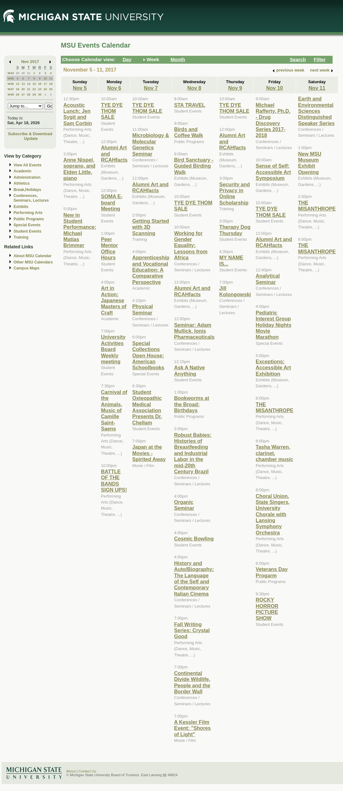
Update (31, 138)
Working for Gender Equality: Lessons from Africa (190, 245)
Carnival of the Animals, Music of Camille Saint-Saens (114, 410)
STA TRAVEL (189, 105)
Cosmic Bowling (194, 538)
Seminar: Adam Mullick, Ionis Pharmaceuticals (194, 331)
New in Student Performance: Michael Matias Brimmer (79, 230)
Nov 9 (235, 88)
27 (23, 94)
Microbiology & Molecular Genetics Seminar (150, 144)
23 (40, 89)
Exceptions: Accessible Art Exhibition (273, 368)
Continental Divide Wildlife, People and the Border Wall (192, 682)
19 (17, 89)
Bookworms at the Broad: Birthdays (191, 404)
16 (40, 83)
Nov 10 (274, 88)
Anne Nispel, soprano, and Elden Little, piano (79, 169)
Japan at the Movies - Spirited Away (149, 453)
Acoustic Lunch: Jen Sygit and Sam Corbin (77, 114)
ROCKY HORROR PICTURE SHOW (267, 609)
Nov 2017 (30, 61)
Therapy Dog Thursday (235, 230)
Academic (23, 171)
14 (28, 83)
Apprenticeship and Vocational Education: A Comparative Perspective (151, 270)
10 (45, 78)
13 (23, 83)
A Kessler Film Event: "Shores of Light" (192, 728)
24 (45, 89)
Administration (27, 177)
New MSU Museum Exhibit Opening (310, 163)
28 (28, 94)
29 (17, 73)
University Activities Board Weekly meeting (113, 349)
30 (23, 73)
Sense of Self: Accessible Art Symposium (273, 172)
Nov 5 (80, 88)
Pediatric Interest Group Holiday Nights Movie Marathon (273, 325)
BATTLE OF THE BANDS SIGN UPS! (114, 481)
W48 (11, 94)
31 (28, 73)
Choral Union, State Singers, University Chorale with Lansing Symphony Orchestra (273, 514)
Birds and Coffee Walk (188, 132)
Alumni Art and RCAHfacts (150, 187)
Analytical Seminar (268, 279)
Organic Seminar (184, 505)
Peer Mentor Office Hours (109, 248)
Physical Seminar (142, 309)
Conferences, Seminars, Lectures (31, 198)
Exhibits (21, 207)
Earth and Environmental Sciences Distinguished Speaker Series (316, 111)
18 (51, 83)
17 (45, 83)
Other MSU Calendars (33, 262)
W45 (11, 78)
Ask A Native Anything (189, 370)
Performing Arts (28, 213)
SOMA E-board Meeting (112, 202)
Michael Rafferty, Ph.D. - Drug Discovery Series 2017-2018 (273, 120)
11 (51, 78)
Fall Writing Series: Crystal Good (192, 630)
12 (17, 83)
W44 (11, 73)
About (71, 771)
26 (17, 94)
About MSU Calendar (32, 256)
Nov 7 (151, 88)
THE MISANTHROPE (274, 407)
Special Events (27, 225)
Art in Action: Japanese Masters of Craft (113, 300)
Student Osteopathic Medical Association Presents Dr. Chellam (147, 407)
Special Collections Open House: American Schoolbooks (148, 355)
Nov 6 (114, 88)
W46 (11, 83)
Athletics (22, 183)
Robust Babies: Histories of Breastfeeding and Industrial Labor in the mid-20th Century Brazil (193, 453)
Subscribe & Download (30, 133)
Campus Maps (26, 268)
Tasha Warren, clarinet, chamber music (274, 453)
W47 (11, 89)
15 (34, 83)
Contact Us (87, 771)
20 (23, 89)
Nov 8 (194, 88)
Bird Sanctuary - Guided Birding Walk (193, 166)
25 (51, 89)
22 (34, 89)
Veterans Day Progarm (272, 572)
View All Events (28, 165)
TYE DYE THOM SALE (112, 111)
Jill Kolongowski (235, 291)
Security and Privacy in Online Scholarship (234, 193)
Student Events (27, 231)
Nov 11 (317, 88)
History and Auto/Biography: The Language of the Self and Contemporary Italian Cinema (194, 578)
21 (28, 89)
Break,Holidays (27, 190)
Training (21, 237)
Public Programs (29, 219)
